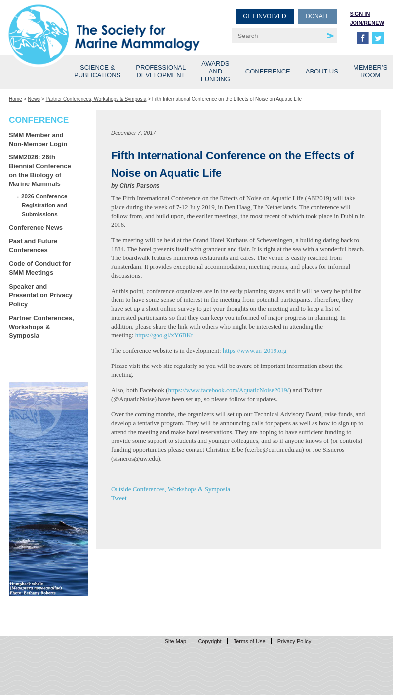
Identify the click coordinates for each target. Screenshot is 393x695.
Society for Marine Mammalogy (104, 23)
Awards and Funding (215, 71)
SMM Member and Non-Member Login (38, 139)
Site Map (175, 641)
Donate (318, 16)
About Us (322, 71)
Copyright (209, 641)
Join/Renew (367, 23)
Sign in (360, 14)
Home (15, 99)
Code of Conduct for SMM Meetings (40, 268)
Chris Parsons (139, 186)
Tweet (119, 498)
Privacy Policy (294, 641)
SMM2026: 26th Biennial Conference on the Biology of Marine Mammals (40, 170)
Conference (267, 71)
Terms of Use (250, 641)
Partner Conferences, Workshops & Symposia (96, 99)
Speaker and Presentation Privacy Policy (41, 295)
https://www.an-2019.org (255, 350)
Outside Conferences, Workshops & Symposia (170, 489)
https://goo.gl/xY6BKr (164, 335)
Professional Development (161, 71)
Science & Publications (97, 71)
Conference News (36, 227)
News (34, 99)
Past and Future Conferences (33, 245)
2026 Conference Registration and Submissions (44, 205)
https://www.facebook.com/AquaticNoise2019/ (228, 390)
